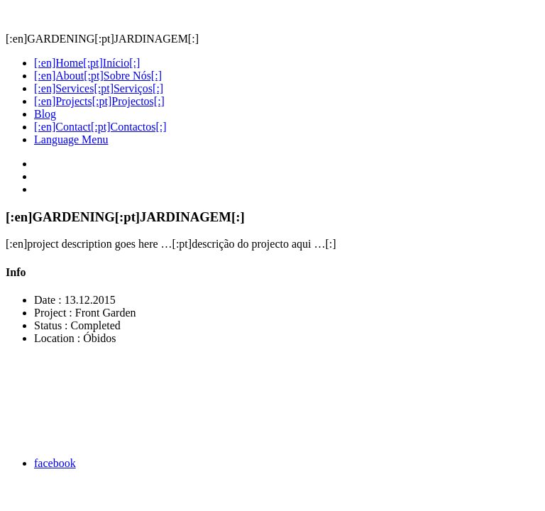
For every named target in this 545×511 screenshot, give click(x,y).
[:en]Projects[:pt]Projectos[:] (99, 101)
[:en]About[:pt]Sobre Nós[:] (98, 76)
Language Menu (71, 139)
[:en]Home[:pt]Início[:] (87, 63)
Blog (45, 114)
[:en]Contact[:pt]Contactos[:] (100, 127)
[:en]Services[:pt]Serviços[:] (98, 88)
